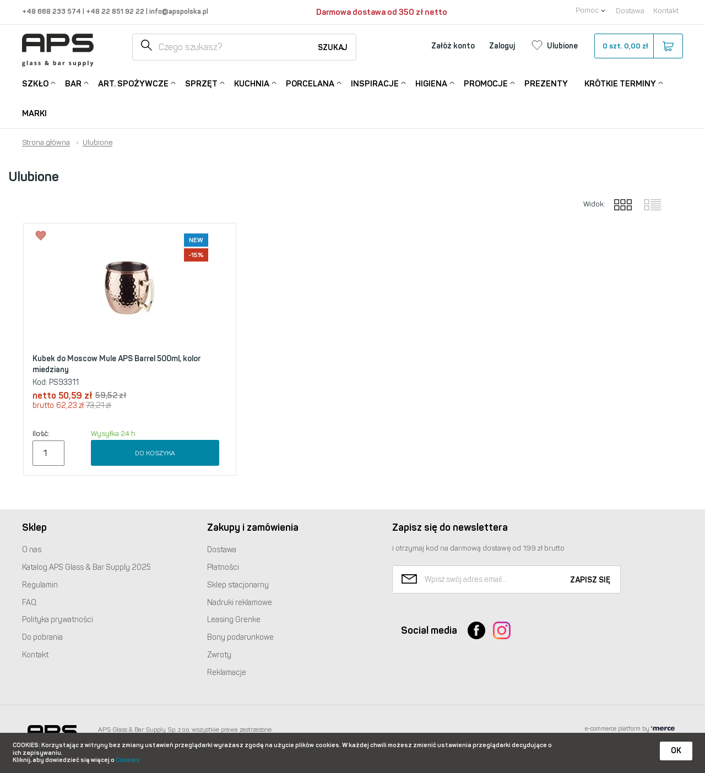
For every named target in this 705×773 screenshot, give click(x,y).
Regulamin (40, 585)
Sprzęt (201, 83)
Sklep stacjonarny (238, 585)
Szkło (35, 83)
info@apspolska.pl (178, 11)
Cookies (128, 760)
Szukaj (333, 47)
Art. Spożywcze (133, 83)
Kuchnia (251, 83)
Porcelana (310, 83)
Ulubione (97, 142)
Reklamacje (226, 672)
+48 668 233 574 (52, 11)
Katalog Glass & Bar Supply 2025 (86, 567)
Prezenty (546, 84)
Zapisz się (590, 580)
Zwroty (219, 655)
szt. (638, 46)
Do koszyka (155, 453)
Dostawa (630, 11)
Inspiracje (375, 83)
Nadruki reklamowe (239, 602)
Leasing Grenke (234, 619)
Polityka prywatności (57, 619)
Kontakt (666, 11)
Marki (34, 113)
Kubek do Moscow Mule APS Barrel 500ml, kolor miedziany (116, 364)
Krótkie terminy (620, 83)
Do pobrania (42, 637)
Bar (73, 83)
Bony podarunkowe (240, 637)
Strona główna (46, 142)
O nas (31, 549)
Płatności (223, 567)
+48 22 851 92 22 (116, 11)
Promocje (486, 83)
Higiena (431, 83)
